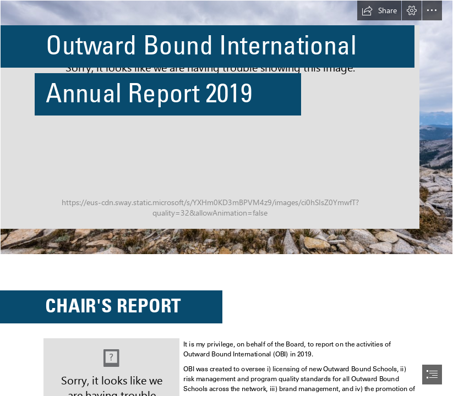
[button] (379, 10)
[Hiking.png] (226, 127)
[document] (226, 198)
